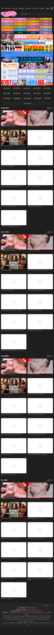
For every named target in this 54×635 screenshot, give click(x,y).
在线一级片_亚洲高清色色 (34, 186)
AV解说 (47, 98)
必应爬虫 (47, 623)
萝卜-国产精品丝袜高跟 (33, 126)
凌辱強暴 (27, 98)
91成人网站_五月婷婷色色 (7, 578)
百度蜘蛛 (11, 623)
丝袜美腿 (37, 98)
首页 (2, 8)
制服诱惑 (17, 98)
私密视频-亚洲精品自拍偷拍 (8, 126)
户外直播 (7, 32)
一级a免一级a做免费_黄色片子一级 (10, 226)
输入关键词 (24, 14)
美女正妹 (14, 8)
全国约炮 (20, 27)
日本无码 (33, 24)
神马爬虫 (30, 623)
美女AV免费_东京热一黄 (7, 454)
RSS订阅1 (5, 623)
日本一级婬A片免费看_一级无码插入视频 (38, 270)
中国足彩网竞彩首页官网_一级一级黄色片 (11, 310)
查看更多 (50, 108)
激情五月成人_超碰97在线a (8, 474)
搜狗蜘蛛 (36, 623)
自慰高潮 (7, 18)
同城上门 (7, 27)
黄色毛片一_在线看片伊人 (7, 598)
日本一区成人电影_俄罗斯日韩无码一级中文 (12, 330)
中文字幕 (20, 24)
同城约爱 (7, 29)
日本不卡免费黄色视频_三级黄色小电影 (11, 186)
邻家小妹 (33, 27)
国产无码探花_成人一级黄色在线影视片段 (11, 434)
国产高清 (28, 8)
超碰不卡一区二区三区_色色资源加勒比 (11, 538)
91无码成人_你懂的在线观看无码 (36, 290)
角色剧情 (47, 93)
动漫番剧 (7, 98)
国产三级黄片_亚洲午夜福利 (35, 330)
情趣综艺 (48, 8)
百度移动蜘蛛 (18, 623)
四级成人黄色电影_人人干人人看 (36, 518)
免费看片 (7, 21)
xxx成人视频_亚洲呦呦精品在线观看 (10, 414)
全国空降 (20, 29)
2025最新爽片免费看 (6, 146)
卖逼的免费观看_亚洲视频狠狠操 (36, 414)
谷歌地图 (24, 623)
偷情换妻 (45, 24)
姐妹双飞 (45, 18)
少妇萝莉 (45, 29)
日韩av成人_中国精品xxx (34, 166)
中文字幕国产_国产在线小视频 (9, 206)
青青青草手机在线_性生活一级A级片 (10, 558)
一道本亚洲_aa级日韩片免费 (35, 310)
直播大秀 (20, 32)
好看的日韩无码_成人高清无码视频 (36, 434)
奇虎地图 (41, 623)
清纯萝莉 (45, 27)
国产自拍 (7, 8)
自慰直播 (45, 32)
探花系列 (21, 8)
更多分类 (27, 103)
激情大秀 (20, 18)
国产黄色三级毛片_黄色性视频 (35, 538)
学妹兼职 (33, 29)
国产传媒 (35, 8)
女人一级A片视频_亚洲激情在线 (36, 394)
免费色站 (33, 21)
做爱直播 (33, 32)
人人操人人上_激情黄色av (7, 290)
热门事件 (41, 8)
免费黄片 (20, 21)
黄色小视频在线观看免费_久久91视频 (37, 454)
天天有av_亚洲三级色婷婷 (7, 166)
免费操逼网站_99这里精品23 (35, 206)
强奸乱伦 (7, 24)
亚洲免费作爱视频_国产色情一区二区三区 (11, 350)
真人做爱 (33, 18)
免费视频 (45, 21)
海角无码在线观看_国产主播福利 (36, 146)
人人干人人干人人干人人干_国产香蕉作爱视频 (39, 558)
